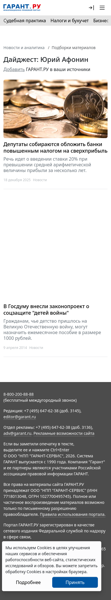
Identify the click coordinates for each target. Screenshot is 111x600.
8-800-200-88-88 (18, 394)
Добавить (14, 69)
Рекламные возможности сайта (63, 433)
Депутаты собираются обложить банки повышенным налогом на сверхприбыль (55, 147)
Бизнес (101, 20)
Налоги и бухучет (70, 20)
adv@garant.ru (17, 433)
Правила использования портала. (73, 514)
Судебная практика (24, 20)
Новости (40, 180)
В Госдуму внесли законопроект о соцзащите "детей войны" (46, 309)
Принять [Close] (75, 582)
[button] (91, 7)
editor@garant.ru (19, 416)
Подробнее (28, 582)
